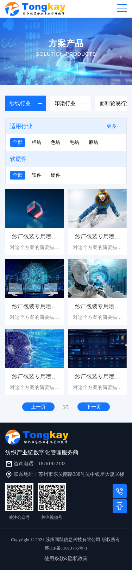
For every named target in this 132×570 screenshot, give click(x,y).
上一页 (38, 407)
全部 (18, 142)
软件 (37, 175)
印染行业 (65, 103)
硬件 (56, 175)
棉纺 (37, 142)
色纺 (56, 142)
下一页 (93, 407)
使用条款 (54, 558)
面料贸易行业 (115, 103)
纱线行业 (20, 103)
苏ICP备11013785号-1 (66, 548)
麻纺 (94, 142)
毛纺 (75, 142)
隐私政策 (78, 558)
